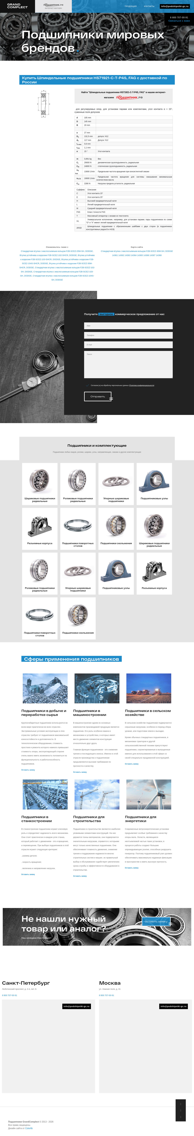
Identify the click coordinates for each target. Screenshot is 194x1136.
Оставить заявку (28, 769)
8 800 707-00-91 (179, 17)
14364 (134, 255)
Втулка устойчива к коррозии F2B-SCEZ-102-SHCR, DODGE (48, 255)
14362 (121, 255)
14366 (146, 255)
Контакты (149, 6)
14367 (152, 255)
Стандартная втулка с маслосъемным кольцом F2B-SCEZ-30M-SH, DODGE (137, 251)
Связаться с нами (179, 21)
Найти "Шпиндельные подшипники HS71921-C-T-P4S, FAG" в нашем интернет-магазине (123, 95)
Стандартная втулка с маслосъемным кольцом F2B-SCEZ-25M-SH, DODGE (57, 251)
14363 (127, 255)
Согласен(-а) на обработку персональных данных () (122, 385)
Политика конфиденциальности (142, 385)
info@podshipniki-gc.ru (175, 6)
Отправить (98, 396)
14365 (140, 255)
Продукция (131, 6)
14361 (115, 255)
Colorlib (29, 1127)
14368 (159, 255)
